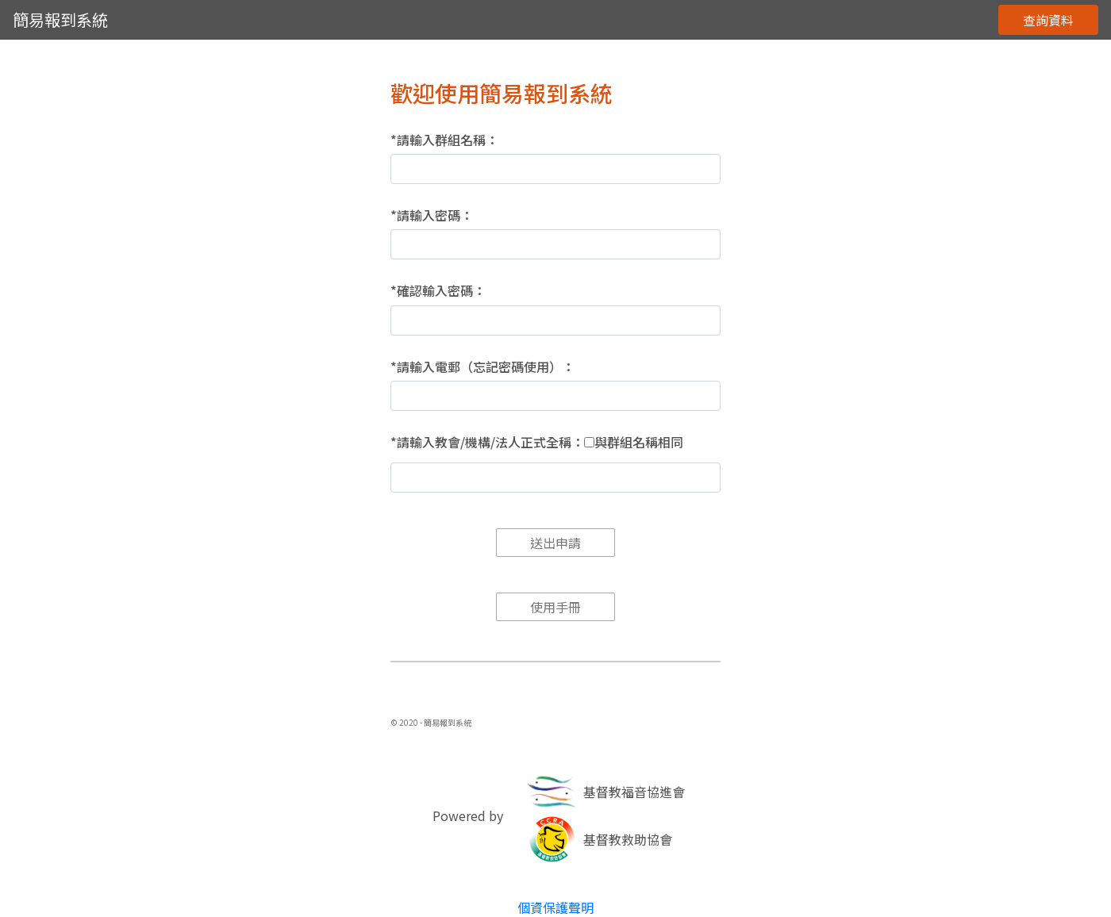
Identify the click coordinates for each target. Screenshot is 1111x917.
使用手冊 (555, 606)
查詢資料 (1048, 19)
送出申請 (555, 542)
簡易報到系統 (60, 19)
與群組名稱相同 (638, 442)
